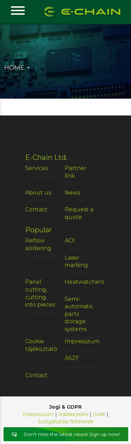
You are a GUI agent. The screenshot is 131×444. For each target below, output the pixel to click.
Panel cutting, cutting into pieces (40, 293)
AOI (70, 240)
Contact (36, 209)
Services (36, 168)
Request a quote (79, 213)
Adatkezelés (73, 414)
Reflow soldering (38, 244)
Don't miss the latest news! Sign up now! (66, 434)
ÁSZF (72, 358)
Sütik (99, 414)
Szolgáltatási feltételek (65, 421)
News (72, 192)
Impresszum (80, 341)
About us (38, 192)
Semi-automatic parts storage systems (79, 314)
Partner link (76, 172)
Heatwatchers (80, 282)
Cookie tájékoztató (41, 345)
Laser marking (76, 261)
